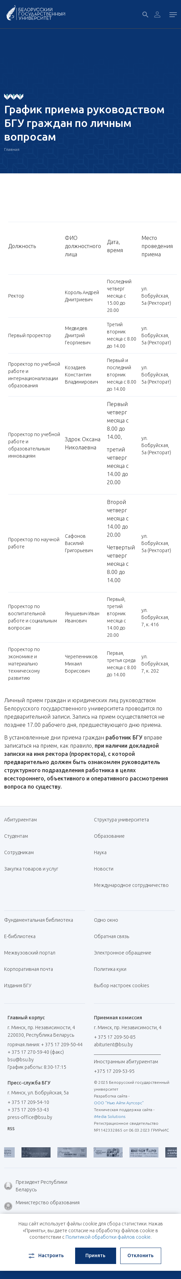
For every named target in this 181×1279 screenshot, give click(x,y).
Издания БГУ (17, 985)
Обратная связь (111, 936)
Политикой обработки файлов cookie (108, 1237)
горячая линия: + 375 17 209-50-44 (45, 1044)
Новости (103, 869)
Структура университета (121, 819)
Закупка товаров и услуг (31, 869)
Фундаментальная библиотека (41, 920)
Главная (11, 149)
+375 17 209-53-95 (114, 1071)
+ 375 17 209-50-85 (115, 1037)
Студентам (16, 836)
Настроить (45, 1256)
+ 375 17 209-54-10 (28, 1102)
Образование (109, 836)
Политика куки (110, 969)
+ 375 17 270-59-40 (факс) (36, 1052)
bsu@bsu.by (21, 1059)
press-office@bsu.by (30, 1117)
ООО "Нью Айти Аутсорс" (119, 1103)
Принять (95, 1255)
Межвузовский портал (32, 952)
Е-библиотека (22, 936)
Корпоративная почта (31, 969)
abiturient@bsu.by (113, 1044)
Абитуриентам (23, 819)
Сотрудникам (19, 852)
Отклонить (140, 1255)
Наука (100, 852)
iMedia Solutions (109, 1116)
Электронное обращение (122, 952)
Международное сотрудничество (131, 888)
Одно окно (106, 920)
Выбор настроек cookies (121, 985)
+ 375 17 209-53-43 (28, 1109)
